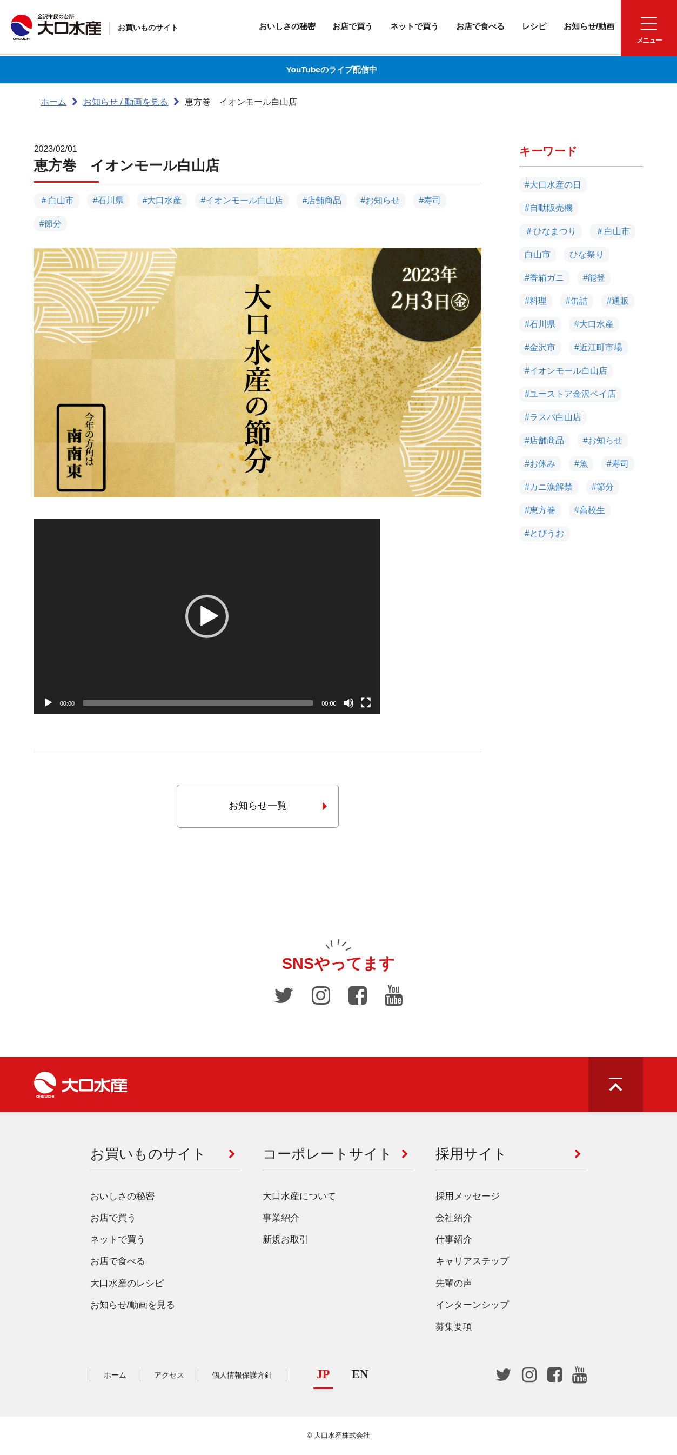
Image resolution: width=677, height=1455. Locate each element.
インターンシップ (472, 1307)
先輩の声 (453, 1285)
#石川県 (108, 200)
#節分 (50, 223)
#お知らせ (380, 200)
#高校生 (589, 510)
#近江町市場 (598, 348)
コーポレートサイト (328, 1155)
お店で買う (337, 26)
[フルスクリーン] (365, 702)
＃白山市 (56, 200)
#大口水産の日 (553, 185)
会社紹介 (453, 1219)
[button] (207, 616)
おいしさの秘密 (268, 26)
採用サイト (471, 1155)
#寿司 (430, 200)
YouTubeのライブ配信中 (330, 69)
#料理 (536, 301)
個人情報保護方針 (242, 1376)
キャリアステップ (472, 1263)
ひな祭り (586, 255)
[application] (207, 616)
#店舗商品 (321, 200)
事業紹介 (281, 1219)
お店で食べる (472, 26)
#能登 (594, 278)
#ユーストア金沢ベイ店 (570, 394)
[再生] (48, 702)
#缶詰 (577, 301)
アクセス (169, 1376)
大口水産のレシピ (127, 1285)
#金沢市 (540, 348)
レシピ (528, 26)
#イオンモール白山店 (241, 200)
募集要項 (453, 1329)
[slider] (198, 703)
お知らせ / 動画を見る (125, 102)
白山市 (538, 255)
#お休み (540, 464)
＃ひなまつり (551, 231)
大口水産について (299, 1198)
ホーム (53, 102)
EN (360, 1376)
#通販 (618, 301)
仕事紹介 (453, 1242)
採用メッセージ (467, 1198)
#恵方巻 (540, 510)
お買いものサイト (150, 28)
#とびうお (544, 534)
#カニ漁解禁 (549, 487)
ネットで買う (402, 26)
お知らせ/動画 (585, 26)
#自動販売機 (549, 208)
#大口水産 (162, 200)
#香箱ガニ (544, 278)
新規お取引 (286, 1242)
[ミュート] (348, 702)
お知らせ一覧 (278, 806)
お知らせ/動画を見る (133, 1307)
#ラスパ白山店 (553, 417)
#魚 (581, 464)
